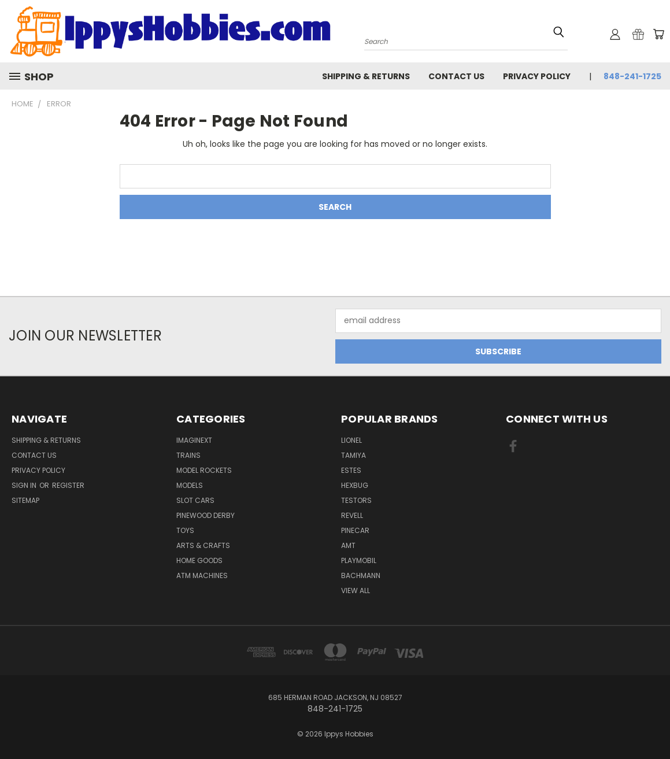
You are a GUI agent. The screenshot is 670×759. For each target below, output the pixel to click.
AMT (348, 545)
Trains (188, 455)
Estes (351, 470)
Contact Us (456, 76)
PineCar (355, 530)
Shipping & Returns (366, 76)
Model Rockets (204, 470)
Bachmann (360, 575)
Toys (185, 530)
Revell (352, 515)
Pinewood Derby (205, 515)
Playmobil (358, 560)
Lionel (351, 440)
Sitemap (25, 500)
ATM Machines (202, 575)
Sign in (25, 485)
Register (68, 485)
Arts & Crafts (203, 545)
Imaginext (194, 440)
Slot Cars (195, 500)
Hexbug (354, 485)
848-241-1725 (632, 76)
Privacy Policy (537, 76)
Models (189, 485)
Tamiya (353, 455)
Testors (356, 500)
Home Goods (199, 560)
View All (355, 590)
